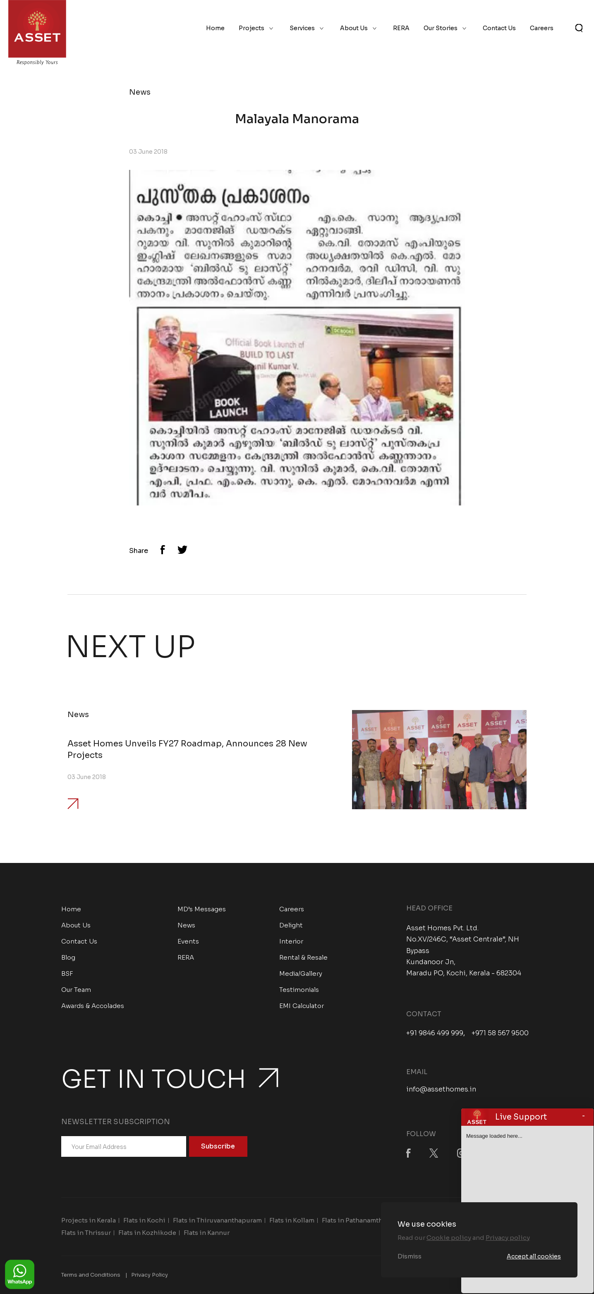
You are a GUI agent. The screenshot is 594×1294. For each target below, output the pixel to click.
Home (215, 28)
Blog (68, 957)
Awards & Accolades (92, 1006)
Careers (541, 28)
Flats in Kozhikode (147, 1233)
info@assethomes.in (441, 1089)
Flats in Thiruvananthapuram (217, 1220)
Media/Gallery (300, 973)
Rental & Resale (303, 957)
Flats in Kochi (144, 1220)
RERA (401, 28)
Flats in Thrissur (86, 1233)
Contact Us (499, 28)
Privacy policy (508, 1238)
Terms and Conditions (90, 1274)
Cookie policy (448, 1238)
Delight (291, 925)
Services (302, 28)
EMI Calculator (301, 1006)
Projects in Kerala (88, 1220)
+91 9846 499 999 (434, 1033)
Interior (291, 941)
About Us (354, 28)
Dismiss (410, 1256)
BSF (67, 973)
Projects (251, 28)
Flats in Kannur (207, 1233)
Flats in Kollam (291, 1220)
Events (188, 941)
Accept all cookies (534, 1256)
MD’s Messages (201, 909)
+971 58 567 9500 (500, 1033)
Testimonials (299, 990)
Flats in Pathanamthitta (357, 1220)
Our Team (76, 990)
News (186, 925)
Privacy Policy (149, 1274)
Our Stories (440, 28)
